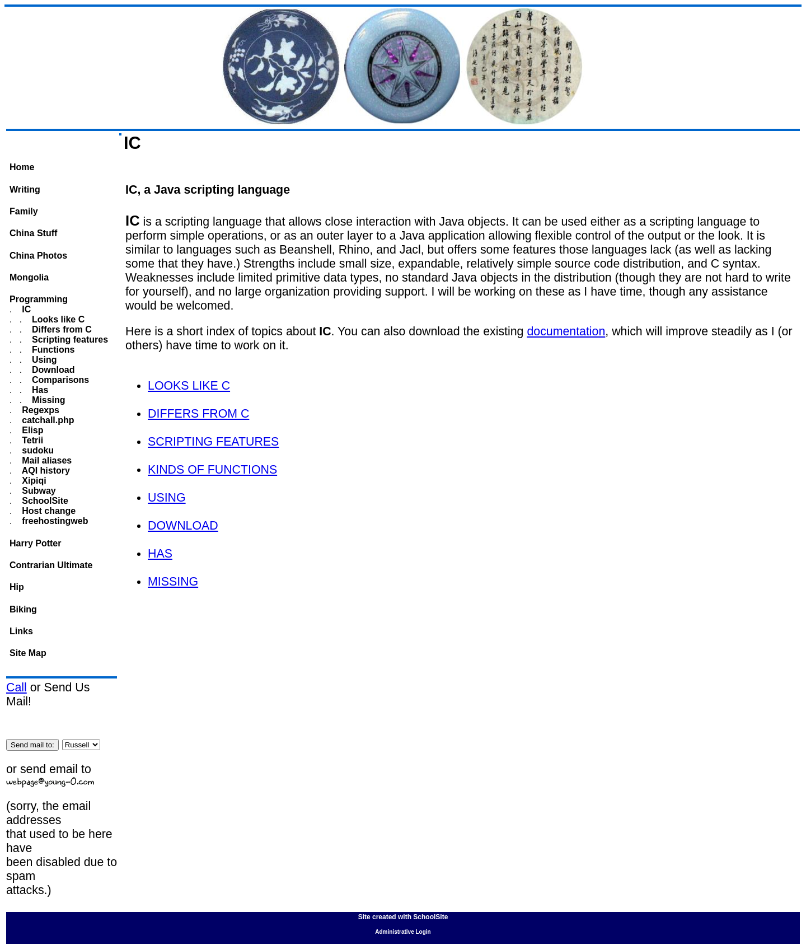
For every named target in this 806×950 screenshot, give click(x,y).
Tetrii (31, 440)
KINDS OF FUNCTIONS (212, 469)
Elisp (32, 430)
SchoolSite (44, 501)
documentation (566, 331)
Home (22, 167)
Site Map (28, 653)
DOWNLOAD (183, 525)
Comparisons (60, 380)
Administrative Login (402, 932)
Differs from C (61, 329)
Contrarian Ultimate (51, 565)
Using (43, 359)
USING (167, 497)
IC (25, 309)
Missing (47, 400)
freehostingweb (54, 521)
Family (24, 211)
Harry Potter (35, 543)
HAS (160, 553)
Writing (25, 189)
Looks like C (57, 319)
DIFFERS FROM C (198, 413)
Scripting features (69, 339)
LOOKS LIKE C (189, 385)
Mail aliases (46, 460)
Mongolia (29, 277)
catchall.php (47, 420)
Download (52, 370)
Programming (39, 299)
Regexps (39, 410)
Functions (52, 349)
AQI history (45, 470)
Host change (48, 511)
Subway (38, 490)
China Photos (38, 255)
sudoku (37, 450)
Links (21, 631)
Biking (23, 609)
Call (16, 687)
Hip (17, 587)
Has (39, 390)
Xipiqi (33, 480)
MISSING (173, 581)
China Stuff (33, 233)
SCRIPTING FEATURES (213, 441)
